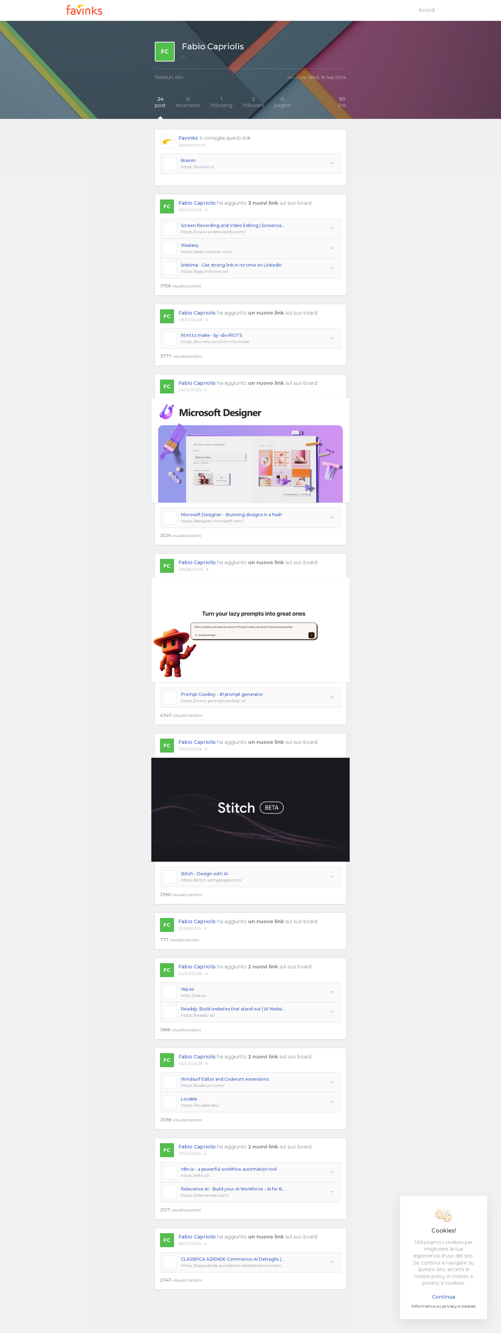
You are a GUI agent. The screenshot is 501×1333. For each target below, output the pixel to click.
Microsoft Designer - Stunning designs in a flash (231, 514)
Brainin (188, 160)
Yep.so (187, 989)
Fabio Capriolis (197, 203)
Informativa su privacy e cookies (444, 1306)
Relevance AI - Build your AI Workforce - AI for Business (233, 1189)
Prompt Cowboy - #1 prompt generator (222, 694)
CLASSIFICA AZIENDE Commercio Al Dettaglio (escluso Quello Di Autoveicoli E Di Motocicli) (233, 1259)
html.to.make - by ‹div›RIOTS (211, 335)
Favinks (188, 138)
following (221, 102)
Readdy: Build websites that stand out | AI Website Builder (233, 1008)
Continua (443, 1297)
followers (253, 102)
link (342, 102)
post (160, 102)
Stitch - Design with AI (204, 873)
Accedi (427, 10)
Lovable (189, 1099)
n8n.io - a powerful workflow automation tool (229, 1169)
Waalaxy (190, 245)
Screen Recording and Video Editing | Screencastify (233, 225)
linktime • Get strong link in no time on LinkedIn (231, 265)
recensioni (188, 102)
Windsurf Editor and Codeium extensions (225, 1079)
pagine (282, 102)
